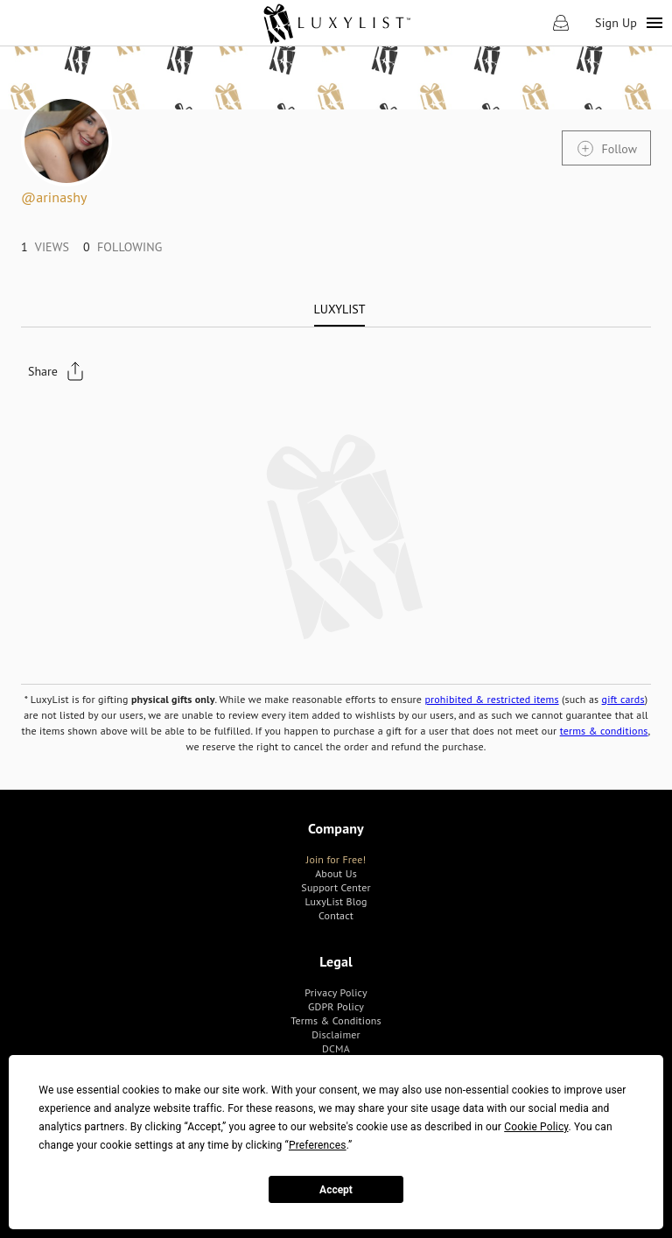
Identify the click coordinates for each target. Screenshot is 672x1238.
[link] (336, 23)
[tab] (340, 309)
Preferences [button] (317, 1145)
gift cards (623, 699)
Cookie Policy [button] (536, 1127)
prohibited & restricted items (491, 699)
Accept (336, 1190)
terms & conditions (604, 730)
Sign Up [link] (616, 23)
